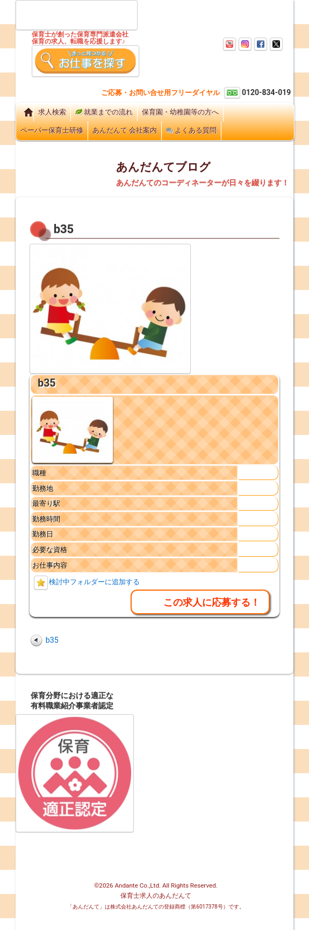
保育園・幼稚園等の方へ (180, 112)
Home (24, 112)
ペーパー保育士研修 (51, 130)
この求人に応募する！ (211, 602)
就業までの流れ (104, 112)
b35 (46, 383)
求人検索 (52, 112)
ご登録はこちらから (71, 86)
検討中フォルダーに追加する (94, 582)
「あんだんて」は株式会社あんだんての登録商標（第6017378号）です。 (155, 907)
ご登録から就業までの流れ (191, 732)
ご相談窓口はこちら (152, 84)
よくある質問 (191, 130)
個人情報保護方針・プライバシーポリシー (191, 833)
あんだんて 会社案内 (124, 130)
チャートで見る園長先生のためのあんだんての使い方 (194, 768)
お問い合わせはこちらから (219, 84)
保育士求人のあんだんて (155, 895)
